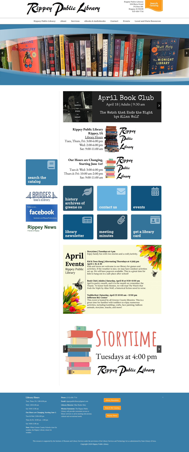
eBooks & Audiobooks (95, 21)
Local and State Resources (148, 21)
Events (126, 21)
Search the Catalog (112, 408)
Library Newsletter (112, 400)
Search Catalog (154, 4)
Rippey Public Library (45, 21)
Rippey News (112, 416)
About (63, 21)
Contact (114, 21)
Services (75, 21)
